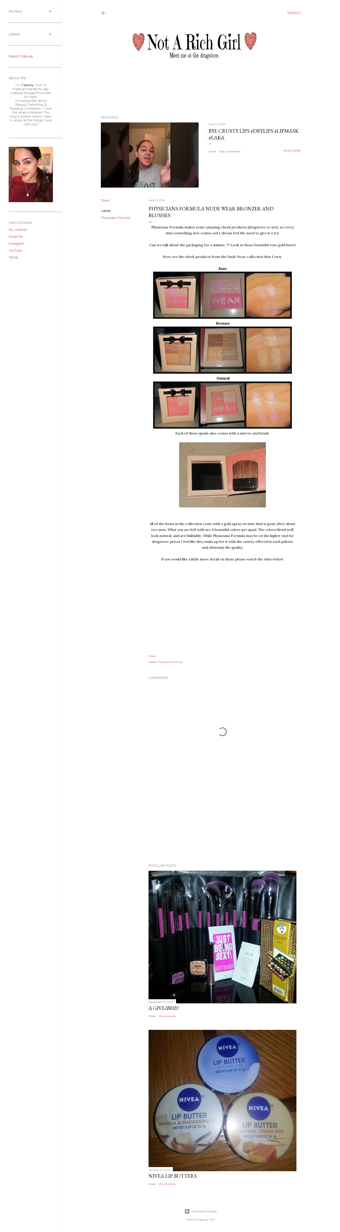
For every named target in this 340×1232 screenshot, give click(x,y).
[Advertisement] (222, 822)
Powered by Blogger (201, 1211)
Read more (292, 150)
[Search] (294, 13)
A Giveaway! (164, 1008)
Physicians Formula (115, 218)
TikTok (13, 257)
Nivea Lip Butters (173, 1176)
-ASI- (212, 1219)
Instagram (16, 244)
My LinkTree (18, 230)
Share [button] (212, 151)
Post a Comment (230, 151)
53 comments (167, 1016)
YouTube (15, 251)
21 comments (167, 1184)
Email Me (16, 237)
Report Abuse (21, 56)
